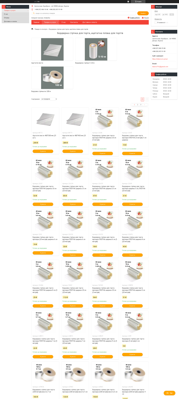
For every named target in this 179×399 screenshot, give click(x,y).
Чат (169, 393)
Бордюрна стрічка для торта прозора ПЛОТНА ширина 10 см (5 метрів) (104, 109)
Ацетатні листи (37, 63)
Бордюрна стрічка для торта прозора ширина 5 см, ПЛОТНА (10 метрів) (133, 160)
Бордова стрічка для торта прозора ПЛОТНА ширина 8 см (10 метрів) (133, 211)
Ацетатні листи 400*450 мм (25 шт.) (74, 108)
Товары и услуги (9, 10)
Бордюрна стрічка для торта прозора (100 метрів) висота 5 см (74, 362)
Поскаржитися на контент (89, 397)
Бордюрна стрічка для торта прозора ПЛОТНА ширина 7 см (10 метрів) (73, 312)
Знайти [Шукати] (143, 13)
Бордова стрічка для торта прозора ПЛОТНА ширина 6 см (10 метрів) (73, 211)
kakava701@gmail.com (160, 67)
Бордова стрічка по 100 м (100, 63)
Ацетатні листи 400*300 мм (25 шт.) (44, 108)
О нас (6, 14)
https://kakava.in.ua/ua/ (160, 59)
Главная (36, 22)
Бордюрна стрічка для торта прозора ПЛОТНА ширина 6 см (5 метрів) (104, 211)
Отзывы (6, 18)
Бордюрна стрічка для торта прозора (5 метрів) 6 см (133, 311)
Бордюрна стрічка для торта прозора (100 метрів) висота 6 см (104, 362)
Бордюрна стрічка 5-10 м (70, 63)
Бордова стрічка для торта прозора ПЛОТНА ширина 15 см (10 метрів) (74, 160)
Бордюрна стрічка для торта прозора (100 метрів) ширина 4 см (133, 363)
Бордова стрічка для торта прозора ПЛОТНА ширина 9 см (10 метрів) (133, 261)
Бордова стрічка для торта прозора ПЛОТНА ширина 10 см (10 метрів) (44, 160)
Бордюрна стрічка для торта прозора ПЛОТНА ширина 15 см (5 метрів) (104, 160)
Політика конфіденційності (107, 397)
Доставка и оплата (10, 21)
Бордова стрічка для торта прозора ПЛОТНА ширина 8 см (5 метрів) (45, 261)
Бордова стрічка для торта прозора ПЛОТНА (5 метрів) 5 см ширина (134, 109)
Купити (43, 123)
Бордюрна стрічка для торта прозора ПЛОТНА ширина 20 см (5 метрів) (104, 261)
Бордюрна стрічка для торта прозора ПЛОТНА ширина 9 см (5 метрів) (104, 312)
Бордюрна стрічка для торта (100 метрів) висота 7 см (44, 362)
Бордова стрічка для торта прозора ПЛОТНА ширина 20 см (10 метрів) (74, 261)
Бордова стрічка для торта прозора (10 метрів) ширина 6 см (45, 210)
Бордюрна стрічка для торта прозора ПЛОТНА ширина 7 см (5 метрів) (45, 312)
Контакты (74, 22)
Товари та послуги (41, 29)
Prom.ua (100, 395)
